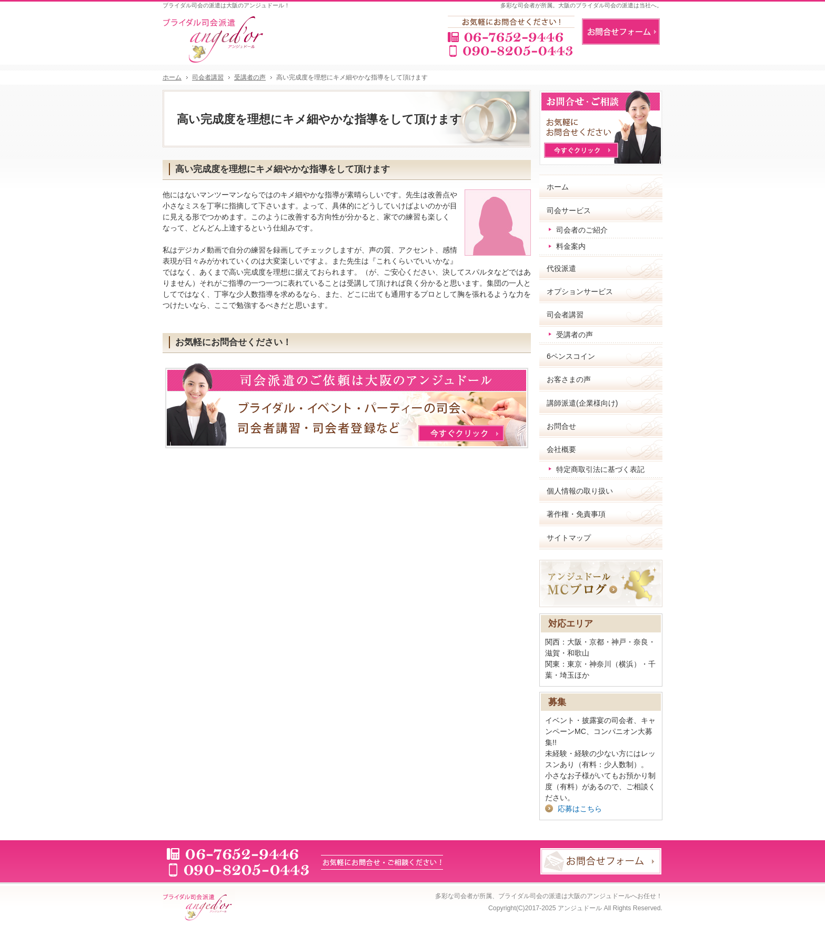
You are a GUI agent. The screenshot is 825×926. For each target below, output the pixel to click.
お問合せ (561, 426)
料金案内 (571, 246)
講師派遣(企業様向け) (582, 403)
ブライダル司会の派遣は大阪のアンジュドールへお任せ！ (580, 896)
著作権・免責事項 (576, 514)
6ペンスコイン (571, 356)
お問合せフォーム (621, 31)
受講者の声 (574, 334)
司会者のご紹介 (582, 230)
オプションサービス (580, 291)
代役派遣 (561, 268)
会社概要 (561, 449)
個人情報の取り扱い (580, 491)
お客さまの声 (569, 379)
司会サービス (569, 210)
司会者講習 (565, 314)
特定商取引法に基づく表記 (600, 469)
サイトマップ (569, 538)
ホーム (558, 187)
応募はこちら (580, 808)
